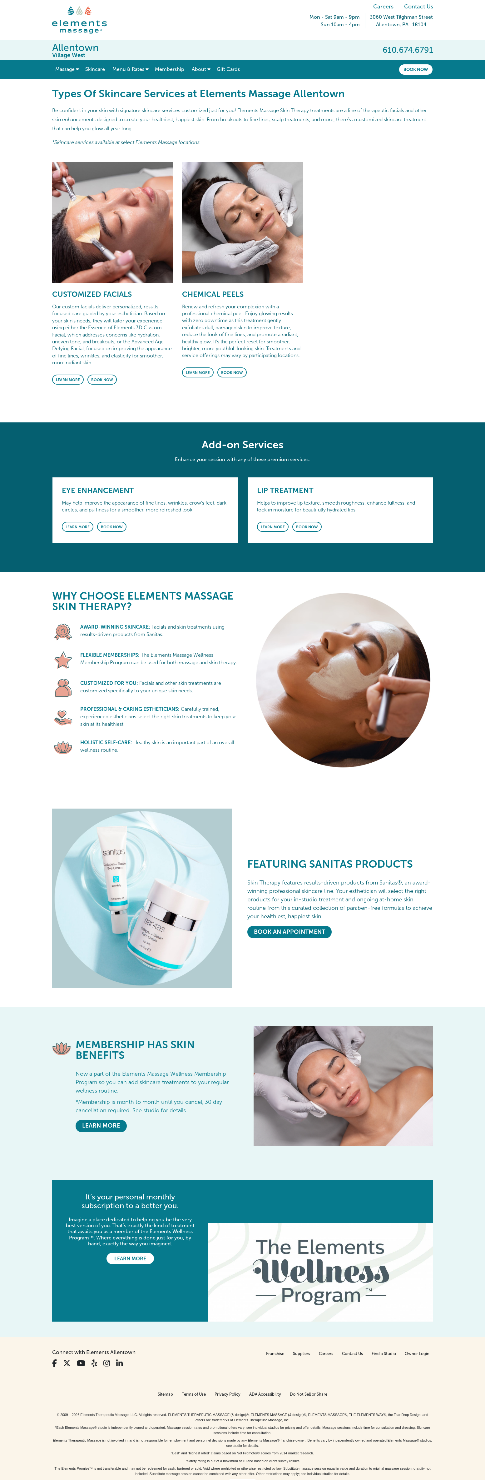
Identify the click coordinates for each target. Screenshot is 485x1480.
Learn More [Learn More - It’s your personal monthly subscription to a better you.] (130, 1258)
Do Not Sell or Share (308, 1351)
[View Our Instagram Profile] (106, 1320)
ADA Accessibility (265, 1351)
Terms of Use (194, 1351)
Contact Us (418, 6)
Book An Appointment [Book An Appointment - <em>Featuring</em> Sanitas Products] (289, 932)
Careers (383, 6)
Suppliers (301, 1310)
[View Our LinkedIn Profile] (119, 1320)
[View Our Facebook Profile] (54, 1320)
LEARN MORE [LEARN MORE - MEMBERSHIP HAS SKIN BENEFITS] (101, 1125)
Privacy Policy (227, 1351)
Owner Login (417, 1310)
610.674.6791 (408, 50)
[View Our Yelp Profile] (94, 1320)
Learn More (68, 380)
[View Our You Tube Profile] (81, 1320)
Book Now (415, 69)
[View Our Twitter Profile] (67, 1320)
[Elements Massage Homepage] (84, 20)
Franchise (275, 1310)
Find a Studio (384, 1310)
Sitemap (165, 1351)
